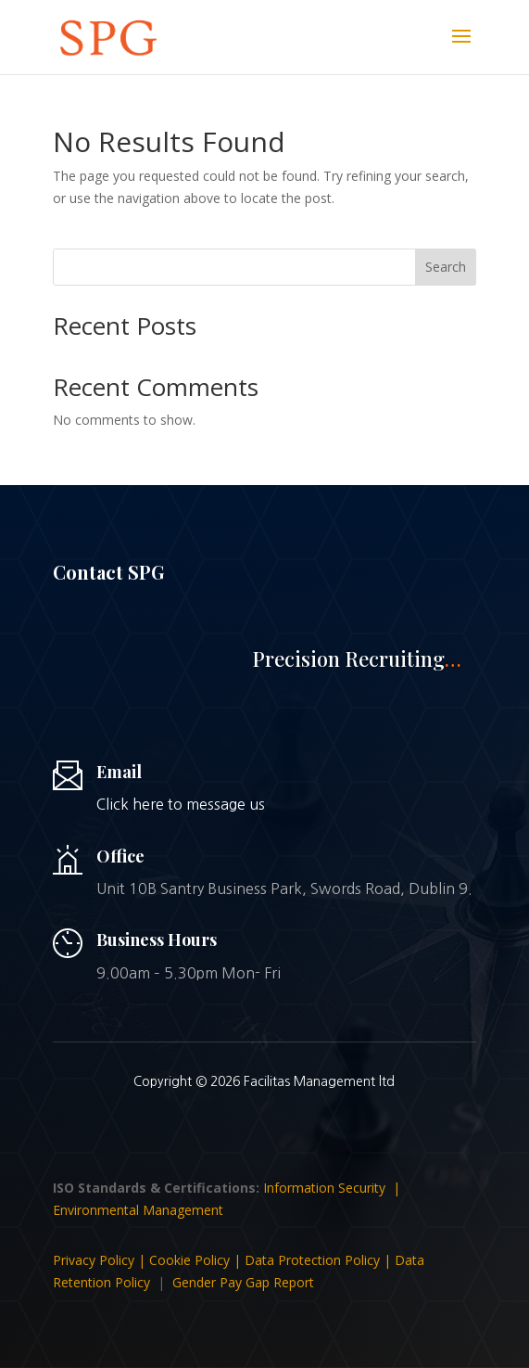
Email (119, 772)
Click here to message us (180, 804)
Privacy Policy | (101, 1260)
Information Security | (333, 1187)
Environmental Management (138, 1210)
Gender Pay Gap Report (243, 1282)
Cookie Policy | (197, 1260)
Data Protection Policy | (320, 1260)
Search (445, 266)
